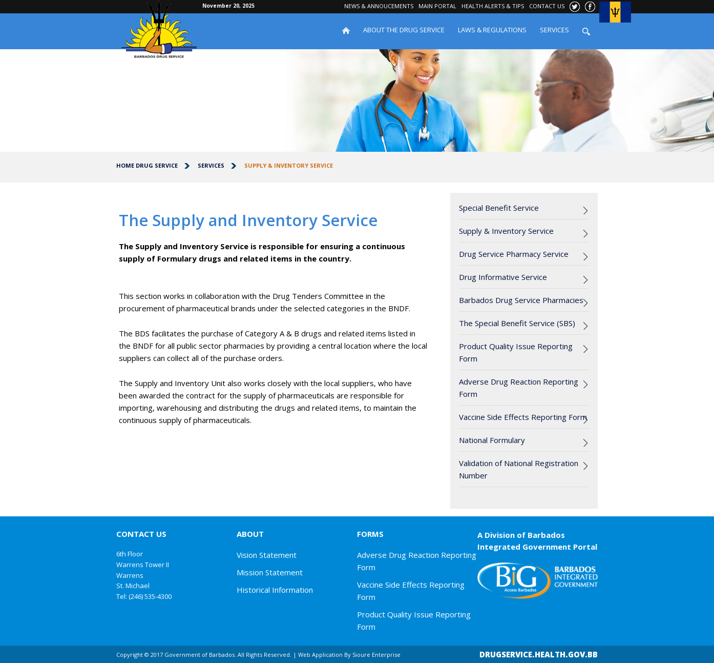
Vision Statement (267, 555)
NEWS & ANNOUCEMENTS (378, 6)
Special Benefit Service (499, 208)
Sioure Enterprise (376, 654)
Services (211, 165)
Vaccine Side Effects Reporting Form (523, 417)
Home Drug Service (147, 165)
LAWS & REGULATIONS (492, 29)
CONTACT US (546, 6)
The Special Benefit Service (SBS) (517, 323)
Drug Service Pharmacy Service (514, 254)
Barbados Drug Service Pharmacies (521, 300)
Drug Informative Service (503, 277)
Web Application (320, 654)
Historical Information (275, 590)
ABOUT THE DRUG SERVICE (404, 29)
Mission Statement (270, 572)
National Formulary (492, 440)
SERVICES (554, 29)
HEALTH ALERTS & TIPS (492, 6)
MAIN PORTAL (437, 6)
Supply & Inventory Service (288, 165)
